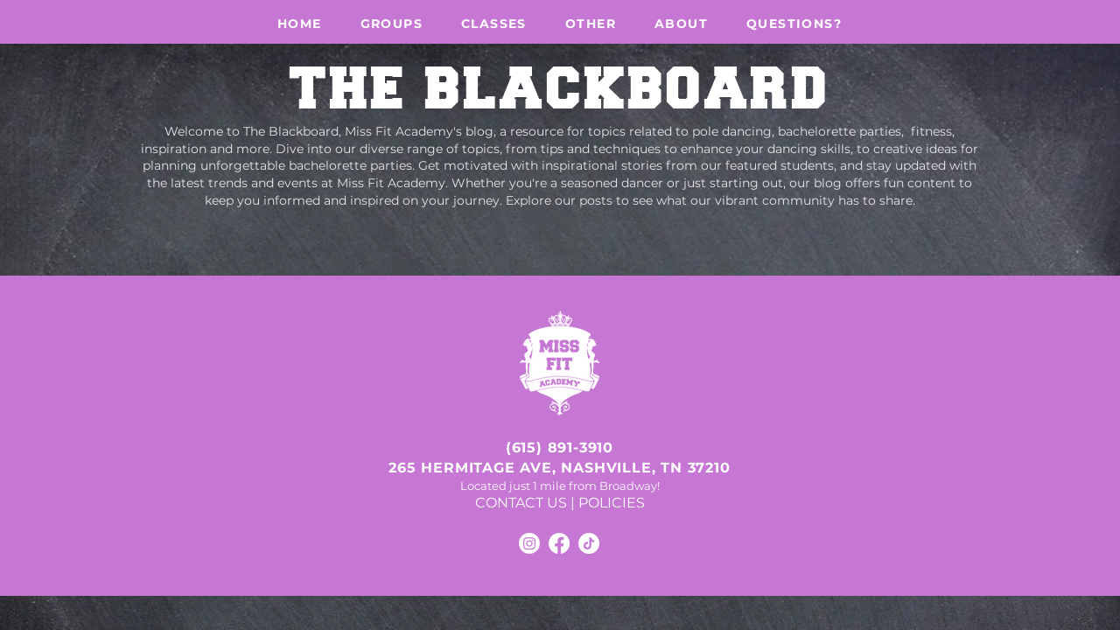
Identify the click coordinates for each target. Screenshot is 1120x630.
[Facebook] (559, 543)
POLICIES (611, 502)
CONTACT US (521, 502)
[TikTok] (588, 543)
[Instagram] (529, 543)
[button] (392, 23)
